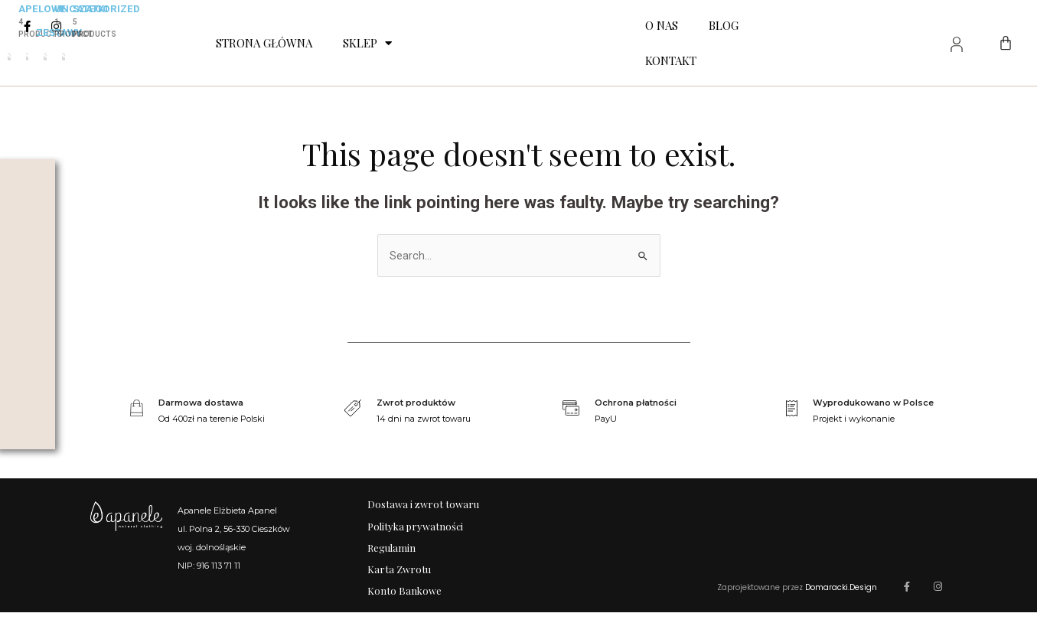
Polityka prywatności (415, 533)
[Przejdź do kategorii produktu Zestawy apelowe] (9, 56)
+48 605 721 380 (222, 585)
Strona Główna (264, 43)
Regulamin (391, 559)
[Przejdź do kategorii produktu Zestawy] (27, 56)
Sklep (367, 43)
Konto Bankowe (404, 611)
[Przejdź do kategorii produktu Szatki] (63, 56)
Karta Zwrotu (399, 585)
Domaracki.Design (841, 611)
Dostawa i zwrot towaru (423, 507)
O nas (661, 25)
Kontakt (670, 60)
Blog (724, 25)
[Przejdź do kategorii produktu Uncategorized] (45, 56)
